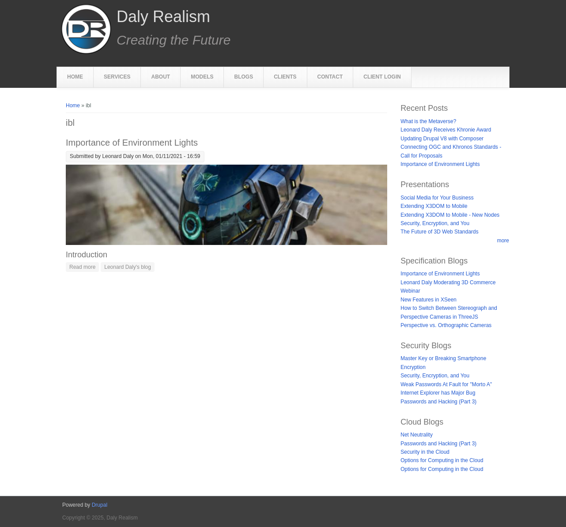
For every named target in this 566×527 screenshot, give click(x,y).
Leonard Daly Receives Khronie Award (445, 130)
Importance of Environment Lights (132, 142)
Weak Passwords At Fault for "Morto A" (446, 384)
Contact (330, 77)
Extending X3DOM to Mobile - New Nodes (449, 215)
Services (117, 77)
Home (75, 77)
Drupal (99, 505)
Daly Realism (163, 17)
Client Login (382, 77)
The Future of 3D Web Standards (439, 232)
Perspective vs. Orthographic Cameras (445, 325)
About (160, 77)
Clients (285, 77)
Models (202, 77)
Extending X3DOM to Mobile (433, 206)
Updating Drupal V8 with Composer (441, 139)
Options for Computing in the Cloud (441, 460)
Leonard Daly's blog (127, 267)
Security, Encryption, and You (434, 223)
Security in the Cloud (424, 452)
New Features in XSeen (428, 300)
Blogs (243, 77)
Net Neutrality (416, 435)
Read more (84, 266)
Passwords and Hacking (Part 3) (438, 402)
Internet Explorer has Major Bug (437, 393)
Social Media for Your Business (436, 198)
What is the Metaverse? (428, 121)
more (503, 240)
